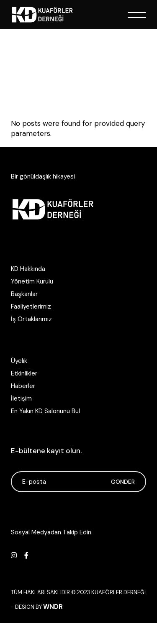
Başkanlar (24, 294)
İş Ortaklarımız (31, 319)
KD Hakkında (28, 269)
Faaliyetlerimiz (31, 306)
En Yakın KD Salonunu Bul (45, 411)
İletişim (21, 398)
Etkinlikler (24, 373)
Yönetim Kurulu (32, 281)
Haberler (23, 386)
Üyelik (19, 361)
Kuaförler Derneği (118, 592)
